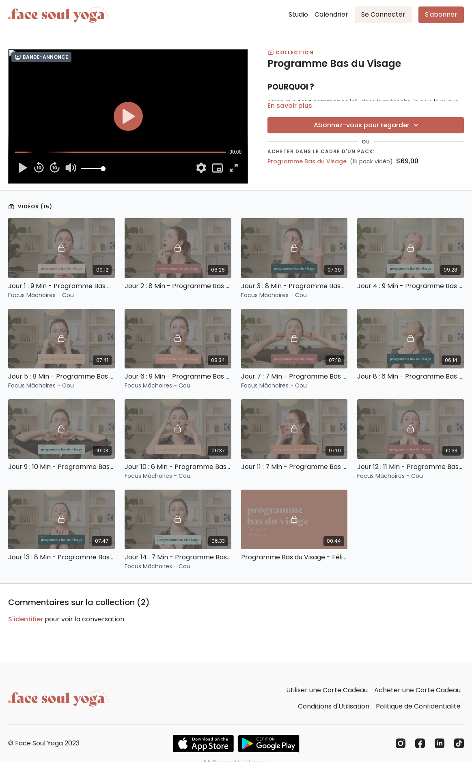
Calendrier (331, 14)
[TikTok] (459, 743)
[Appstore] (203, 743)
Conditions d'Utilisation (333, 706)
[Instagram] (400, 743)
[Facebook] (420, 743)
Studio (298, 14)
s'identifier (25, 619)
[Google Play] (268, 743)
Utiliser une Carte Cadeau (327, 690)
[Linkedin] (439, 743)
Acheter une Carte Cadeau (417, 690)
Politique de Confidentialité (418, 706)
